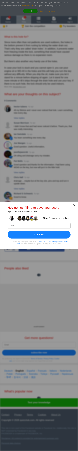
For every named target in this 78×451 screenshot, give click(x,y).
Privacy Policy (57, 241)
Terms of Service (45, 241)
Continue (39, 234)
